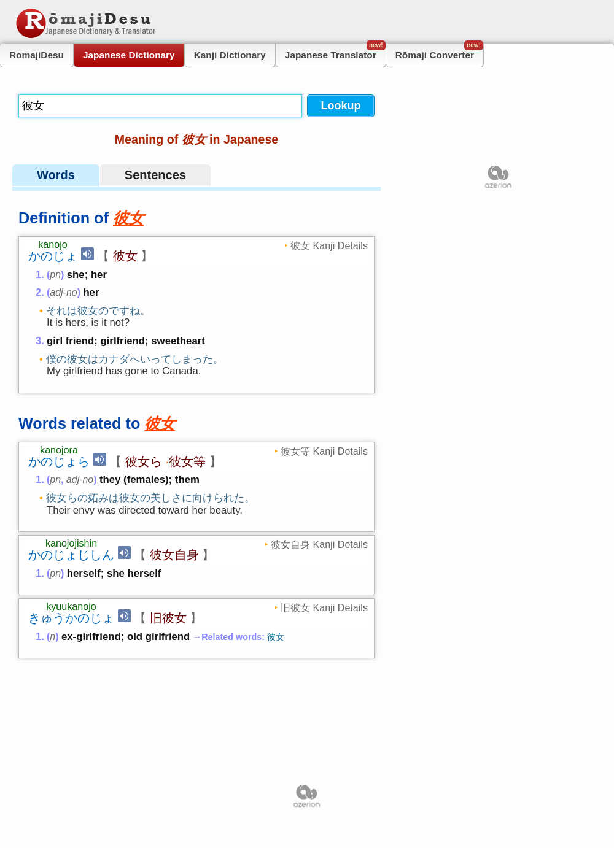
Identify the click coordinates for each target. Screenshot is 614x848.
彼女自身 (174, 631)
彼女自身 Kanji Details (319, 620)
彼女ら (143, 498)
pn (55, 274)
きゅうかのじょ (71, 694)
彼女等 (187, 498)
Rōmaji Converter (439, 52)
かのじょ (52, 256)
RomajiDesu (36, 55)
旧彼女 (168, 694)
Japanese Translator (335, 52)
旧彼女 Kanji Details (324, 684)
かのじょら (59, 498)
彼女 (125, 256)
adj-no (63, 292)
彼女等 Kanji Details (324, 487)
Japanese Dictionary (129, 55)
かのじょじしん (71, 631)
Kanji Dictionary (230, 55)
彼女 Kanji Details (329, 245)
